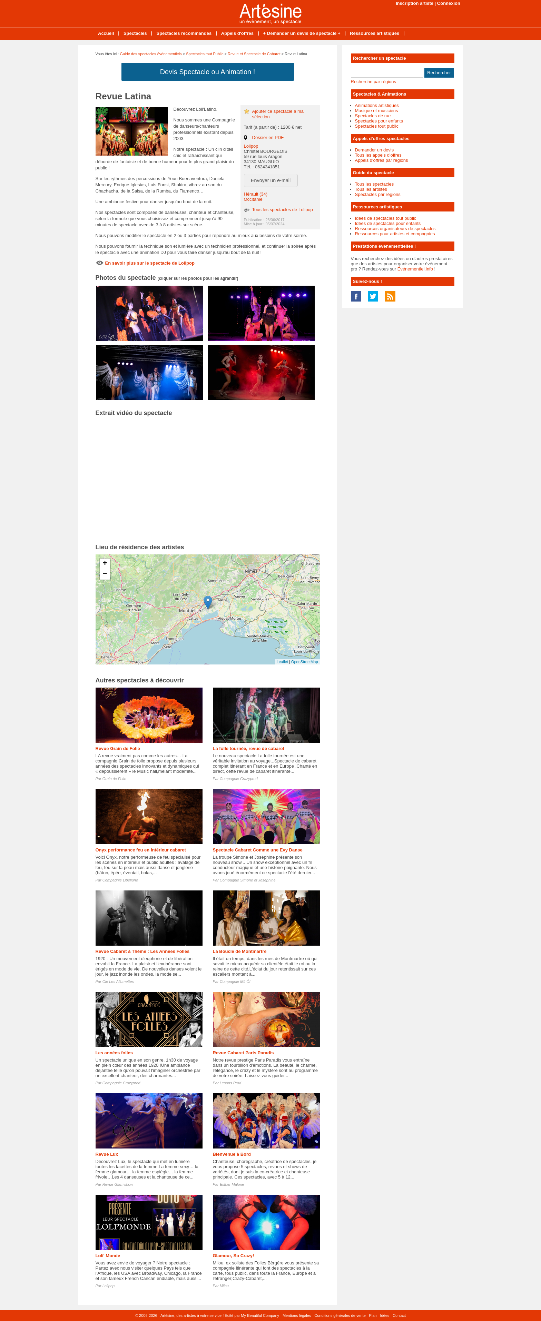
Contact (399, 1315)
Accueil (106, 33)
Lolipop (251, 146)
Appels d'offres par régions (381, 160)
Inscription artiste (414, 3)
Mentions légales (297, 1315)
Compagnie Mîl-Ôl (235, 981)
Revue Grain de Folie (118, 748)
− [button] (104, 574)
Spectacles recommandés (184, 33)
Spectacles (135, 33)
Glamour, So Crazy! (233, 1255)
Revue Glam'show (117, 1184)
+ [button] (104, 564)
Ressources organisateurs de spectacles (395, 228)
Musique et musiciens (376, 110)
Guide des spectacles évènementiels (150, 54)
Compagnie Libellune (120, 880)
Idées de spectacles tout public (385, 218)
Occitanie (253, 199)
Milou (224, 1286)
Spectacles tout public (377, 126)
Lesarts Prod (230, 1083)
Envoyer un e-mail (271, 180)
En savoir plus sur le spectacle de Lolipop (150, 263)
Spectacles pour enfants (379, 121)
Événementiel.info (415, 269)
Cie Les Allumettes (118, 981)
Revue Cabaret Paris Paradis (243, 1052)
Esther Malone (232, 1184)
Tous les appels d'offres (378, 155)
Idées (384, 1315)
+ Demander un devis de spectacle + (302, 33)
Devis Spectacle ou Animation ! (207, 72)
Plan (373, 1315)
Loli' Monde (108, 1255)
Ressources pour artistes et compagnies (395, 233)
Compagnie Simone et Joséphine (248, 880)
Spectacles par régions (378, 194)
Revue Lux (107, 1154)
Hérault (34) (256, 194)
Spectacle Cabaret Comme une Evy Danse (258, 849)
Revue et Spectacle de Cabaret (254, 54)
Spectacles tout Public (204, 54)
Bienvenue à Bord (232, 1154)
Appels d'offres (237, 33)
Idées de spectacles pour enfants (388, 223)
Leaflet (282, 662)
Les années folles (114, 1052)
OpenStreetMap (304, 662)
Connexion (448, 3)
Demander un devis (374, 149)
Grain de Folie (114, 779)
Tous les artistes (371, 189)
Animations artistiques (377, 105)
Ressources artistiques (374, 33)
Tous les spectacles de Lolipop (282, 209)
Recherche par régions (373, 81)
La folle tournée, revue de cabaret (248, 748)
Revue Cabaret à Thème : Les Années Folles (143, 951)
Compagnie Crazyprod (239, 779)
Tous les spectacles (374, 184)
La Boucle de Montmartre (240, 951)
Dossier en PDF (268, 137)
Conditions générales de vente (340, 1315)
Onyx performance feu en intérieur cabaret (141, 849)
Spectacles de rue (373, 115)
